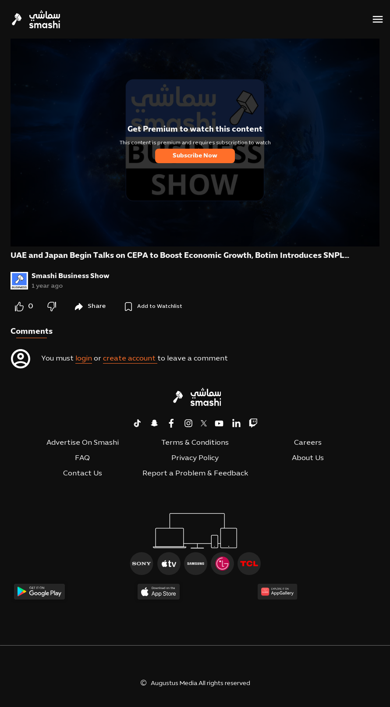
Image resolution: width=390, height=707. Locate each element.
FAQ (82, 458)
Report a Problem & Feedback (195, 473)
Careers (308, 443)
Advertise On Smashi (82, 443)
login (83, 358)
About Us (308, 458)
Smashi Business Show (71, 276)
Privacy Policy (195, 458)
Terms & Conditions (195, 443)
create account (130, 358)
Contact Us (82, 473)
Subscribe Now (195, 156)
